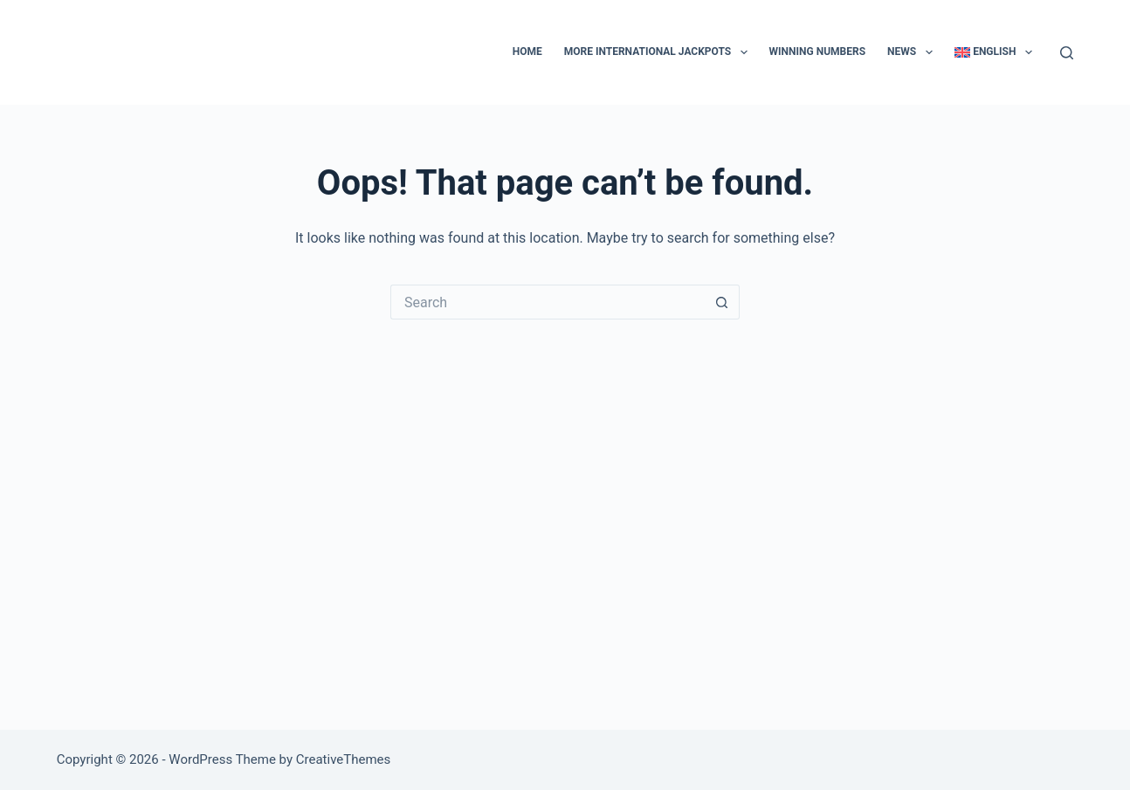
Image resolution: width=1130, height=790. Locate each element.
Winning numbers (817, 51)
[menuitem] (993, 52)
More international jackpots (659, 52)
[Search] (1066, 52)
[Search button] (722, 302)
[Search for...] (547, 302)
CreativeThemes (343, 759)
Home (527, 51)
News (913, 52)
